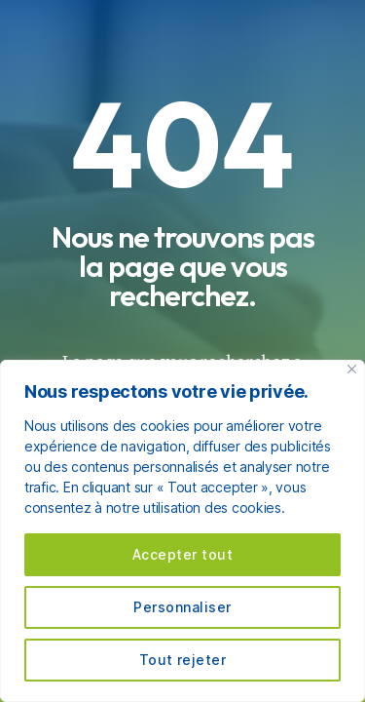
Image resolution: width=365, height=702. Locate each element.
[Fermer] (351, 369)
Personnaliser (182, 607)
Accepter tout (182, 554)
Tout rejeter (183, 659)
